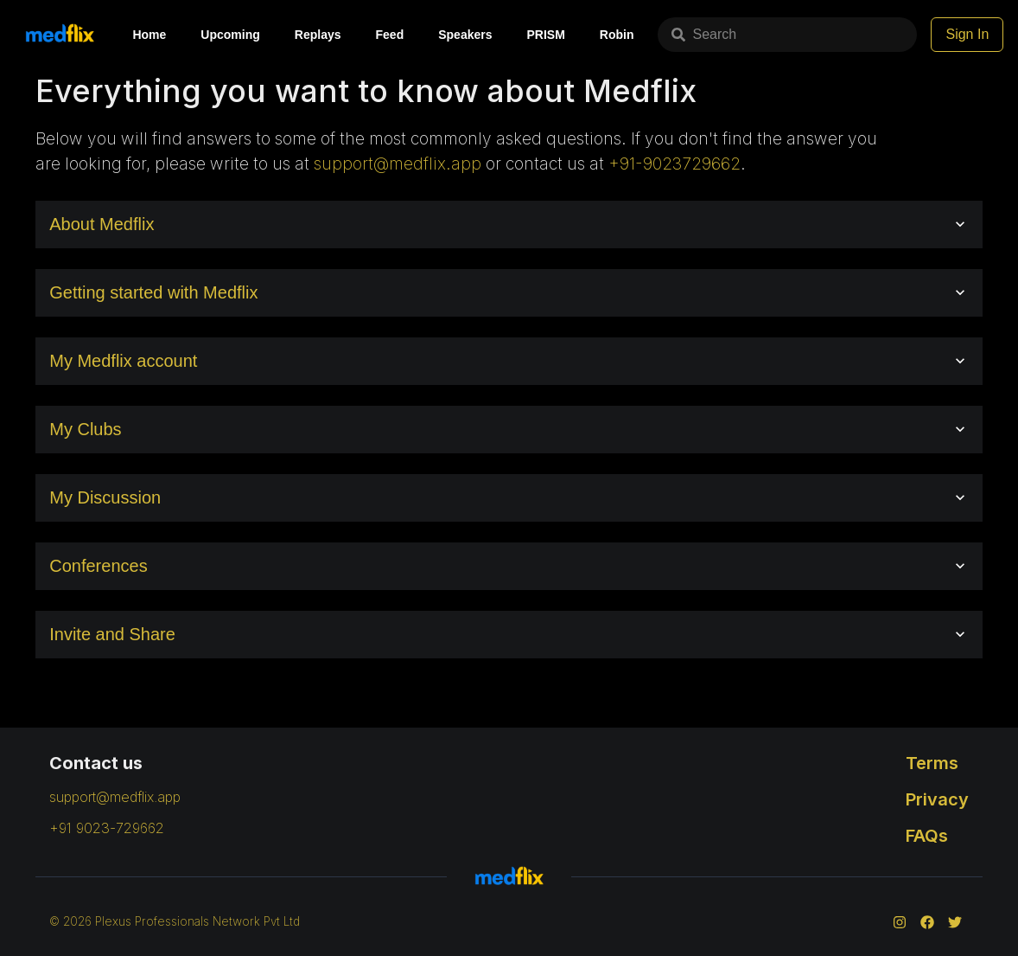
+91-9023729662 (674, 163)
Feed (390, 35)
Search (703, 34)
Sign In (967, 34)
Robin (617, 35)
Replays (318, 35)
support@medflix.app (397, 163)
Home (149, 35)
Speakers (465, 35)
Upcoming (229, 35)
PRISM (545, 35)
